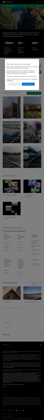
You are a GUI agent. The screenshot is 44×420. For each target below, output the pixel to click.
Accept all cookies (28, 84)
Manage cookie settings (14, 84)
